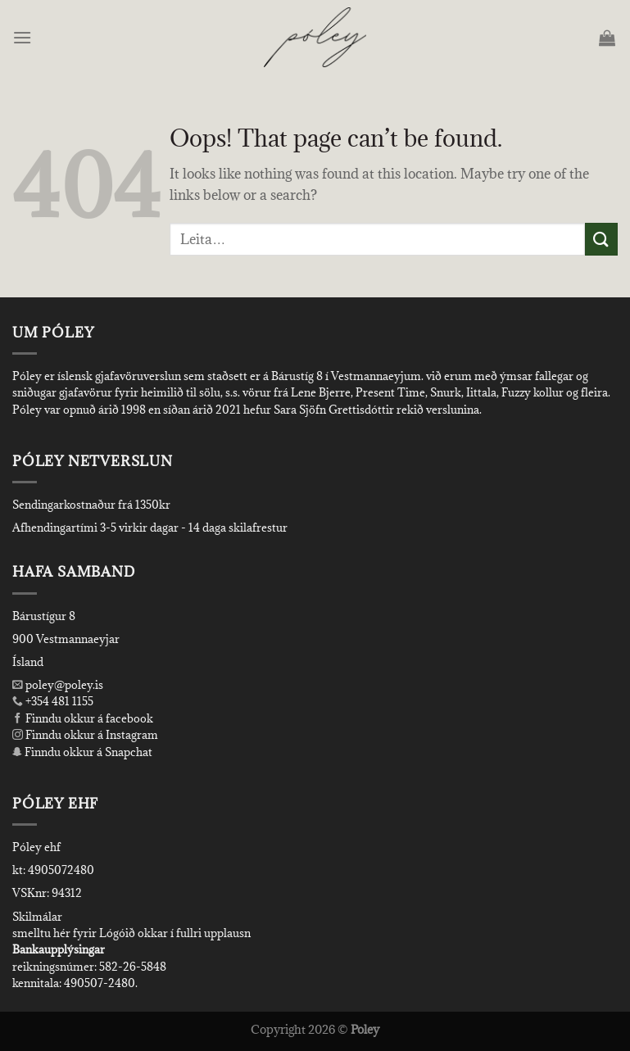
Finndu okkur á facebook (82, 718)
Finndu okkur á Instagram (85, 734)
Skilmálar (37, 916)
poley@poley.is (57, 684)
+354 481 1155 (58, 701)
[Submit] (601, 239)
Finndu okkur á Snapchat (82, 752)
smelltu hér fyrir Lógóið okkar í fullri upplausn (131, 933)
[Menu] (23, 37)
